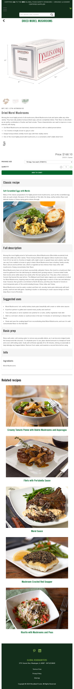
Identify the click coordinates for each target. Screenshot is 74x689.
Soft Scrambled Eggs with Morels (16, 191)
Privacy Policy (37, 673)
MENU (4, 9)
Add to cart (37, 173)
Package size (7, 162)
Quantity (5, 167)
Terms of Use (37, 669)
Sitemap (37, 678)
